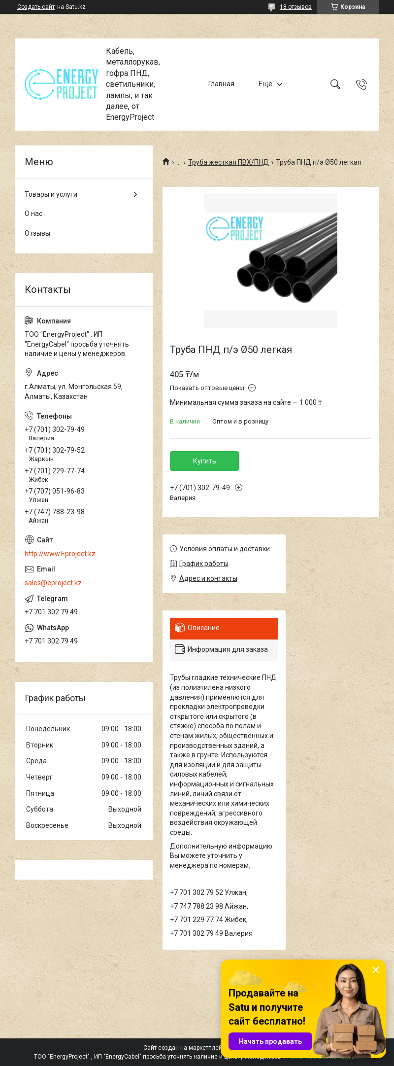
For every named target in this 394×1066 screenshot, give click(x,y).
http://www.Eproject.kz (60, 554)
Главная (221, 84)
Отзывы (37, 233)
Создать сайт (36, 6)
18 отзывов (296, 6)
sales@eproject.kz (53, 583)
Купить (204, 461)
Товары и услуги (51, 194)
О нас (33, 213)
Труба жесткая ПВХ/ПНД (228, 162)
